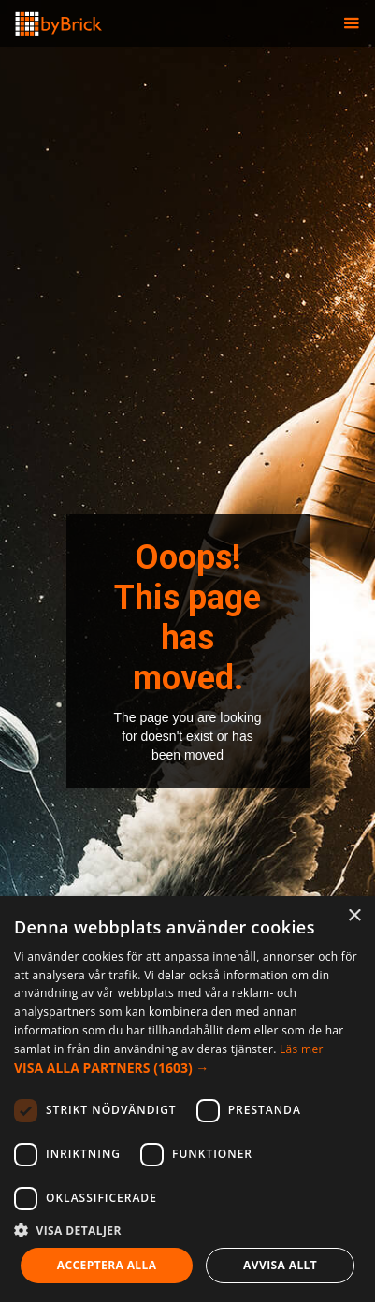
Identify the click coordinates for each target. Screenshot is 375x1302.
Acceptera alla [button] (107, 1265)
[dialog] (187, 1099)
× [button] (354, 916)
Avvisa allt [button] (280, 1265)
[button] (351, 24)
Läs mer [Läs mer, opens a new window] (302, 1049)
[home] (51, 18)
